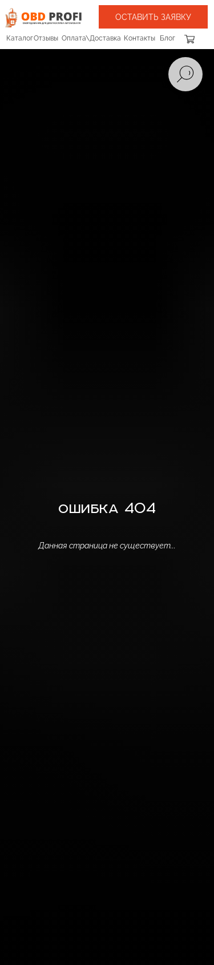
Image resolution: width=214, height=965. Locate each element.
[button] (153, 17)
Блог (167, 38)
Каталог (19, 38)
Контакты (139, 38)
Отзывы (46, 38)
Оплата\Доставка (91, 38)
